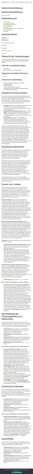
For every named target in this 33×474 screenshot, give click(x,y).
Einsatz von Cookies (7, 27)
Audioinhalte (6, 31)
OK (12, 472)
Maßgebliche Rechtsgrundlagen (10, 24)
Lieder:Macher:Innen (5, 2)
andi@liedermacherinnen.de (7, 50)
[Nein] (31, 471)
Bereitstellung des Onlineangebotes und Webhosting (13, 28)
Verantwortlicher (7, 21)
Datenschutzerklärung (18, 472)
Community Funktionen (8, 29)
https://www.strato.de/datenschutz (10, 381)
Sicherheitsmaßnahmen (8, 25)
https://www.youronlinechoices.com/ (9, 276)
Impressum (4, 53)
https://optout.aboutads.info (18, 275)
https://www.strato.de (15, 380)
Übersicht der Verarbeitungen (9, 23)
